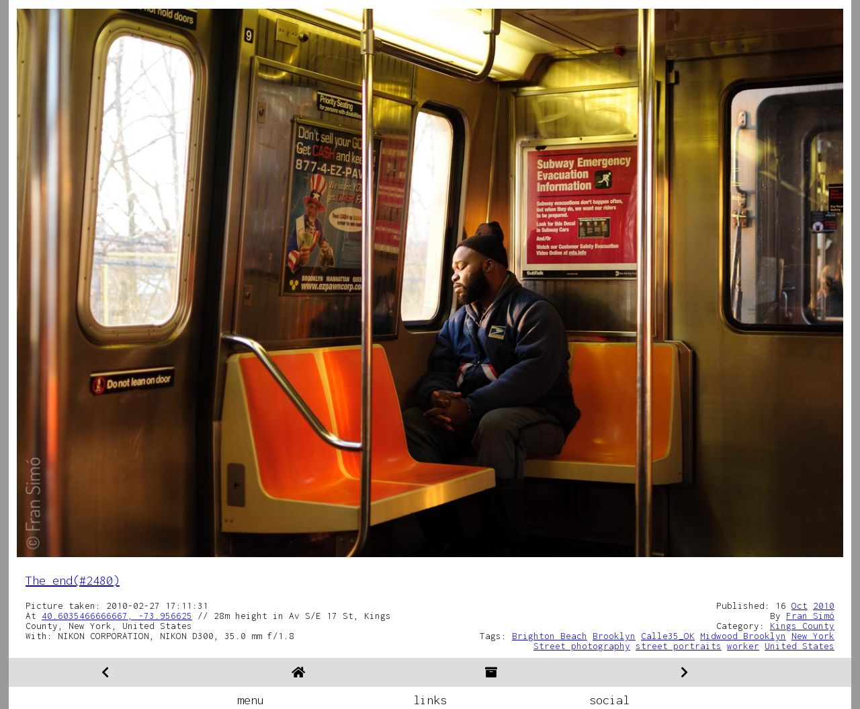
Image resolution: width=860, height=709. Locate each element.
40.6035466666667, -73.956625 (117, 615)
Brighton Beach (549, 635)
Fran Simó (810, 615)
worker (743, 645)
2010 (823, 605)
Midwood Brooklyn (743, 635)
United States (799, 645)
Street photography (581, 645)
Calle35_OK (668, 635)
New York (812, 635)
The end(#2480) (73, 580)
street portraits (679, 645)
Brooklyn (614, 635)
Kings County (802, 625)
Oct (799, 605)
